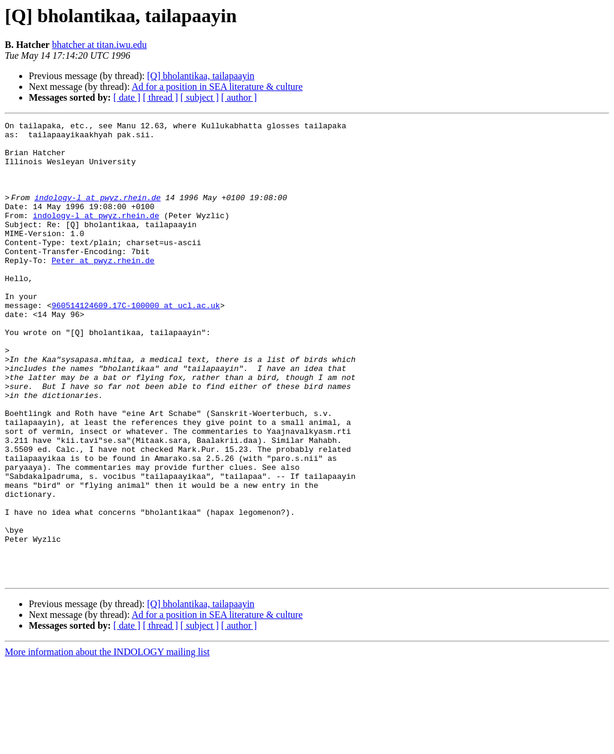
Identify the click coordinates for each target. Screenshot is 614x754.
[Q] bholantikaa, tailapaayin (200, 76)
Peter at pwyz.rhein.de (103, 288)
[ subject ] (199, 97)
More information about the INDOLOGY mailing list (107, 743)
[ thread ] (160, 97)
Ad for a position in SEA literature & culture (217, 87)
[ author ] (239, 97)
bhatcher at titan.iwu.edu (99, 45)
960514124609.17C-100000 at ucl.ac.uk (136, 342)
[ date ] (126, 97)
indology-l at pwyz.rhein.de (101, 213)
